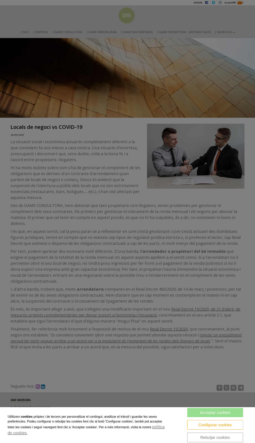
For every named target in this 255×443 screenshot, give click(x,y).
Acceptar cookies (215, 412)
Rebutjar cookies (215, 437)
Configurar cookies (215, 425)
